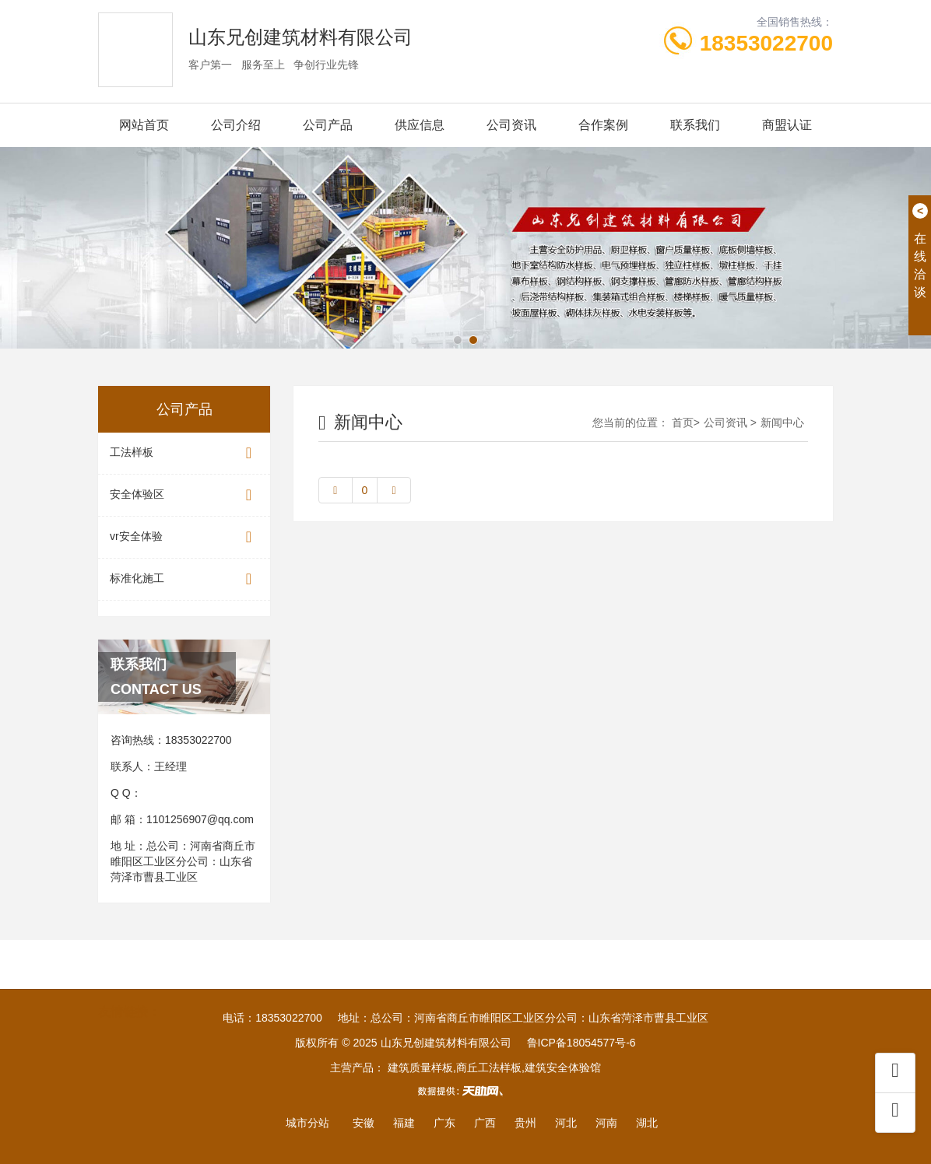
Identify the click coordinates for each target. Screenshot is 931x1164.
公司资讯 (511, 124)
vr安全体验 (184, 537)
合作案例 (603, 124)
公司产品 (328, 124)
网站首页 (144, 124)
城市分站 (307, 1123)
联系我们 (695, 124)
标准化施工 (184, 579)
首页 (683, 422)
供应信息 (419, 124)
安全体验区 (184, 495)
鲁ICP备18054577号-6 (581, 1042)
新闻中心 (782, 422)
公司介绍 (236, 124)
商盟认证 (787, 124)
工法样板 (184, 453)
